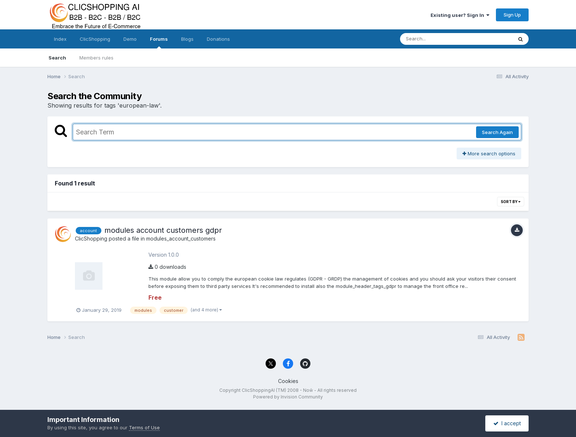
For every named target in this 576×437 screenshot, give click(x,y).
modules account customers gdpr (163, 230)
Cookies (288, 381)
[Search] (436, 39)
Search (57, 58)
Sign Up (512, 15)
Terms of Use (144, 427)
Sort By (511, 201)
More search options (488, 153)
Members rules (96, 58)
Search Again (497, 132)
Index (60, 39)
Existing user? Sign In (460, 15)
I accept (507, 423)
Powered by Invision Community (288, 397)
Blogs (187, 39)
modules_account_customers (181, 238)
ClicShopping (95, 39)
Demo (130, 39)
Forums (159, 42)
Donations (218, 39)
